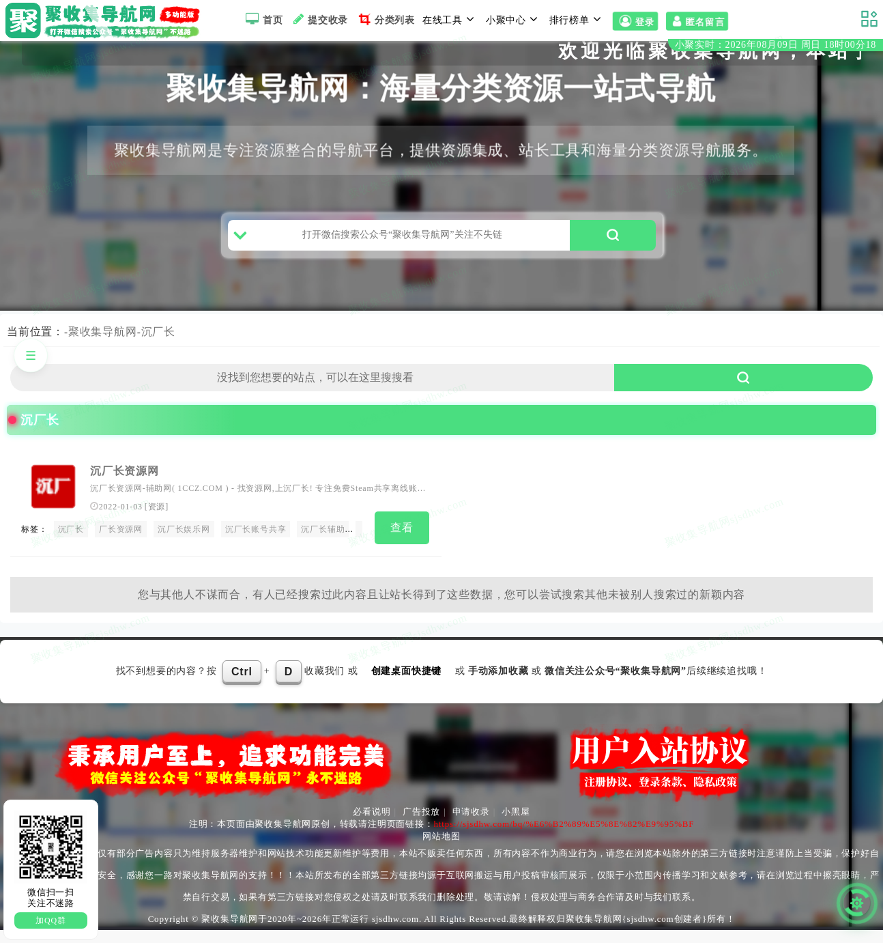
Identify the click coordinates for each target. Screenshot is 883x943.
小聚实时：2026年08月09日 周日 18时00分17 (775, 47)
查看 (402, 544)
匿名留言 (697, 21)
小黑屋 (516, 824)
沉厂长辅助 (323, 546)
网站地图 (441, 849)
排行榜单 (577, 19)
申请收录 (471, 824)
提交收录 (319, 19)
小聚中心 (514, 19)
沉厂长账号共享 (256, 546)
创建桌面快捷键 (406, 684)
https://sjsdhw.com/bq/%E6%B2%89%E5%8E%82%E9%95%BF (564, 837)
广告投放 (421, 824)
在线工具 (450, 19)
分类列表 (385, 19)
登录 (635, 21)
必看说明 (371, 824)
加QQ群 (50, 920)
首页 (262, 19)
